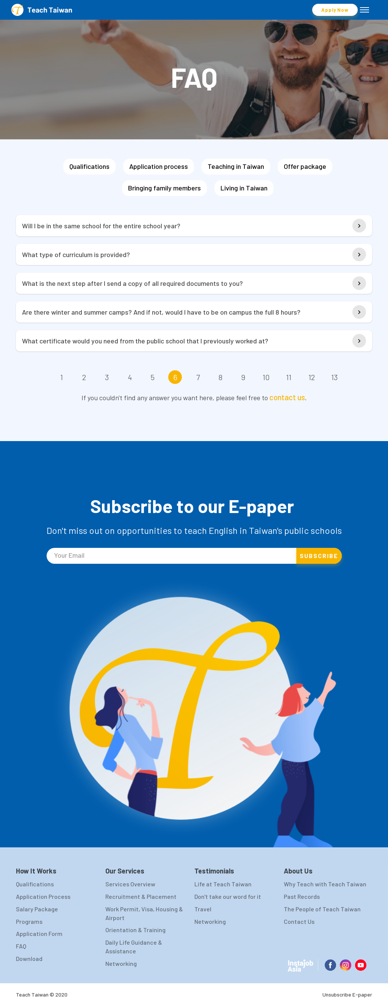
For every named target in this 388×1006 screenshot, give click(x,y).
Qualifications (89, 166)
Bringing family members (164, 188)
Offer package (305, 166)
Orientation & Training (135, 929)
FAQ (21, 946)
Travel (202, 908)
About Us (298, 871)
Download (29, 958)
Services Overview (130, 883)
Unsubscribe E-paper (347, 994)
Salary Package (37, 908)
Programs (29, 921)
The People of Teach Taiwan (322, 908)
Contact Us (299, 921)
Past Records (302, 896)
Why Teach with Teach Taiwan (325, 883)
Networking (121, 963)
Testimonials (214, 871)
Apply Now (334, 10)
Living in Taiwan (244, 188)
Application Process (43, 896)
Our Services (124, 871)
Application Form (39, 933)
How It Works (36, 871)
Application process (158, 166)
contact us (287, 397)
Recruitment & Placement (141, 896)
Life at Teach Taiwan (223, 883)
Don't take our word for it (227, 896)
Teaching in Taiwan (236, 166)
